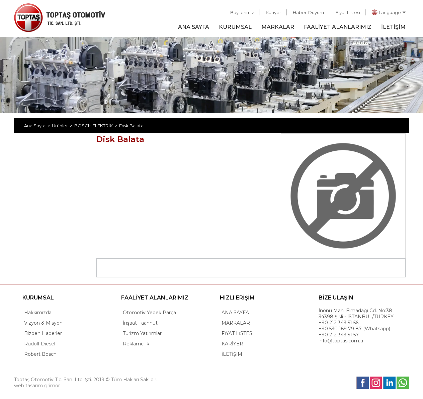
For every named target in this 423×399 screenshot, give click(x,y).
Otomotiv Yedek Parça (149, 313)
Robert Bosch (40, 354)
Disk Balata (131, 125)
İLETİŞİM (393, 27)
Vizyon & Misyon (43, 323)
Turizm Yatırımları (143, 333)
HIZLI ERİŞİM (237, 297)
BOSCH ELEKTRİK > (96, 125)
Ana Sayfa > (38, 125)
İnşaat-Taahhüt (140, 323)
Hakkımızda (38, 313)
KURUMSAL (235, 27)
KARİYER (232, 344)
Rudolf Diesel (39, 344)
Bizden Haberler (43, 333)
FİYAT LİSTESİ (238, 333)
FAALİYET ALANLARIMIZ (337, 27)
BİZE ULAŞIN (336, 297)
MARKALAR (277, 27)
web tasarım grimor (37, 386)
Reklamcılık (136, 344)
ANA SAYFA (193, 27)
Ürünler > (63, 125)
